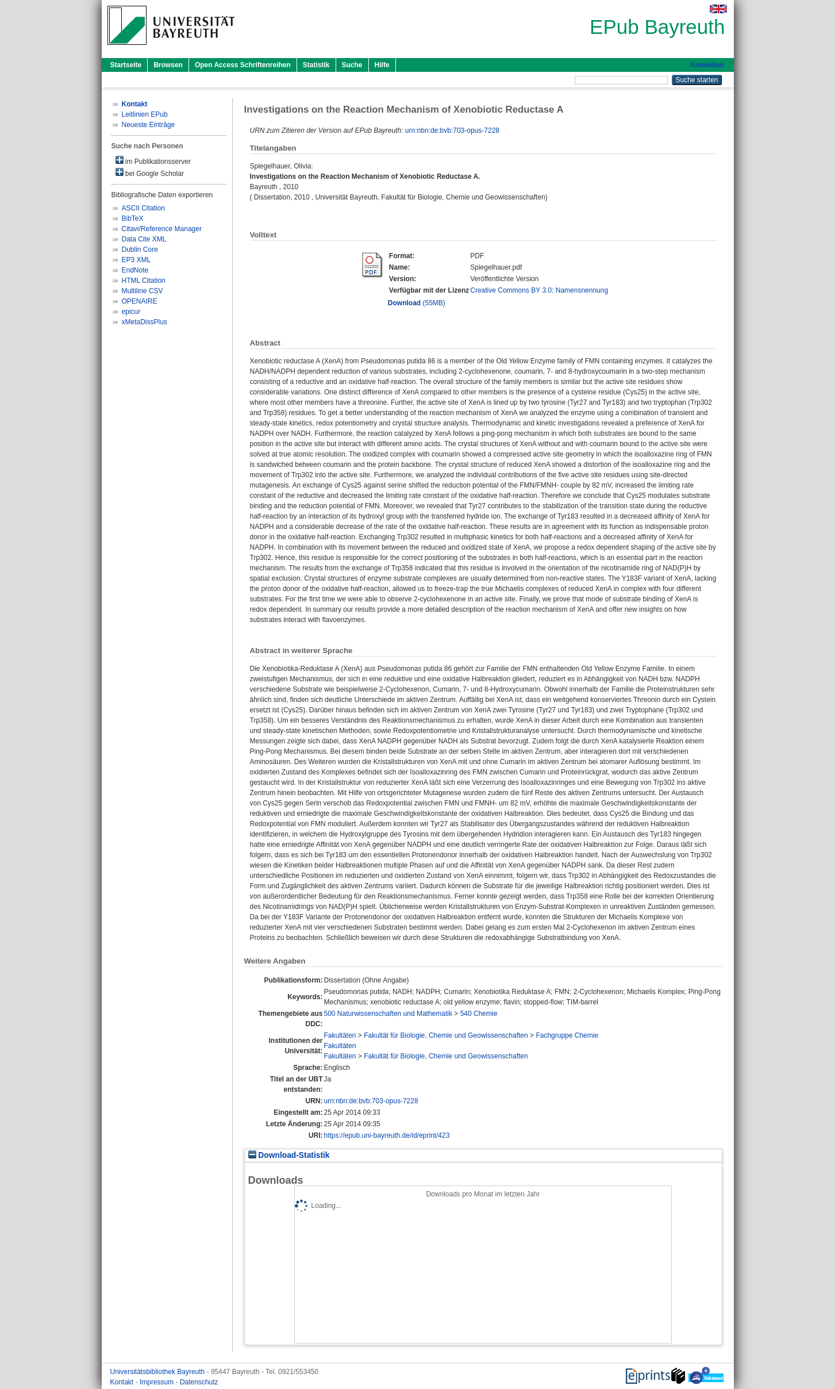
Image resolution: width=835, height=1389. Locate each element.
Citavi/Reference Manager (162, 229)
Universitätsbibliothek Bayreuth (158, 1372)
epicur (131, 312)
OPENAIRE (139, 301)
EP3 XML (136, 260)
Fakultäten (340, 1035)
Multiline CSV (142, 291)
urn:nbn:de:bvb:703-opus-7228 (452, 130)
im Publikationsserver (153, 161)
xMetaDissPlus (144, 322)
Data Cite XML (144, 239)
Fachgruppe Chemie (567, 1035)
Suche (352, 65)
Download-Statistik (289, 1155)
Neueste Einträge (148, 125)
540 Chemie (479, 1014)
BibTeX (133, 218)
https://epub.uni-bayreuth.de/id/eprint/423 (386, 1135)
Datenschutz (199, 1382)
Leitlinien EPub (145, 114)
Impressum (158, 1382)
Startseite (126, 65)
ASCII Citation (143, 208)
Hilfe (382, 65)
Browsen (168, 65)
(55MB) (416, 303)
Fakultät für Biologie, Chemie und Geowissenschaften (446, 1035)
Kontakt (123, 1382)
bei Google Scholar (150, 173)
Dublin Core (140, 249)
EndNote (135, 270)
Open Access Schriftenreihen (243, 65)
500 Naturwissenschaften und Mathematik (388, 1014)
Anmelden (706, 65)
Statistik (316, 65)
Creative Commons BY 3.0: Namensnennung (539, 290)
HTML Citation (144, 281)
